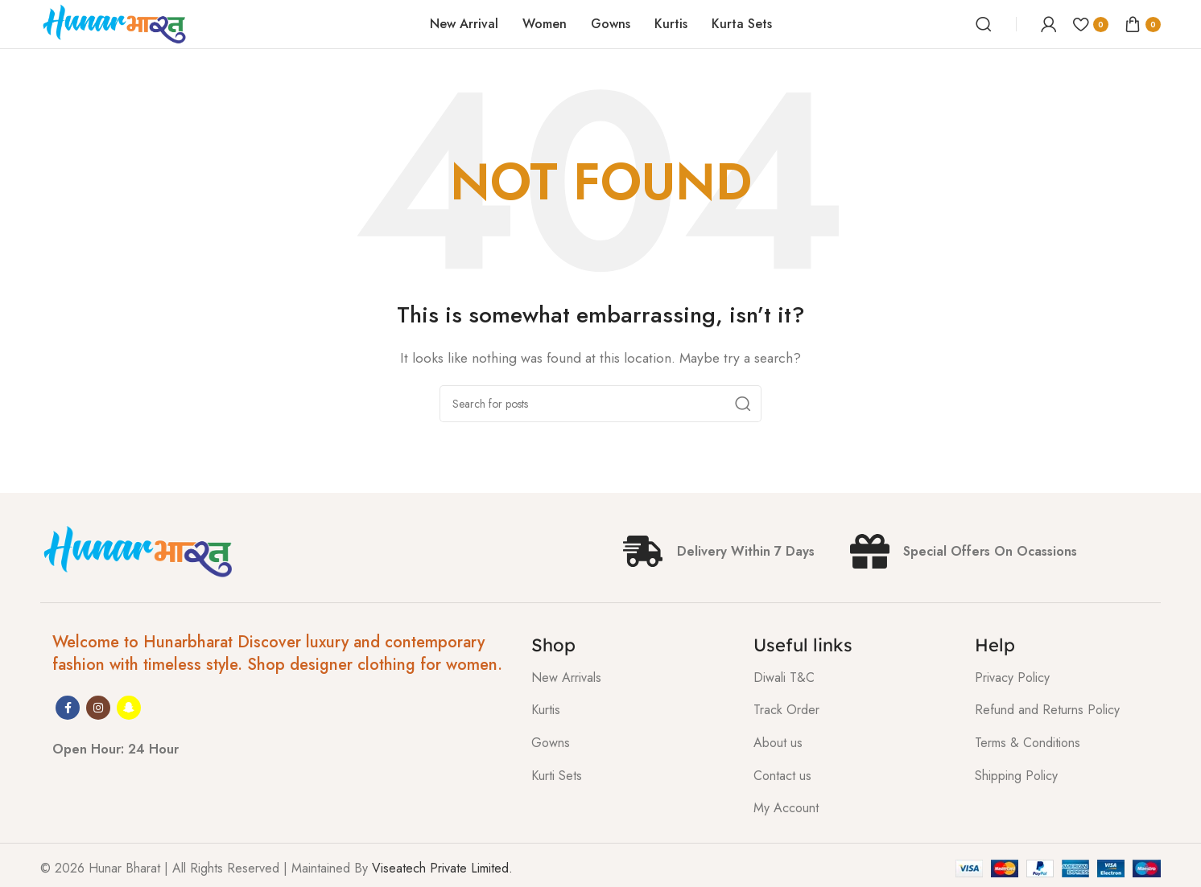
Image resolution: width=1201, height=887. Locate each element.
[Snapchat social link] (129, 708)
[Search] (984, 24)
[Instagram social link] (98, 708)
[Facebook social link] (68, 708)
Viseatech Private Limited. (442, 868)
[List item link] (630, 677)
